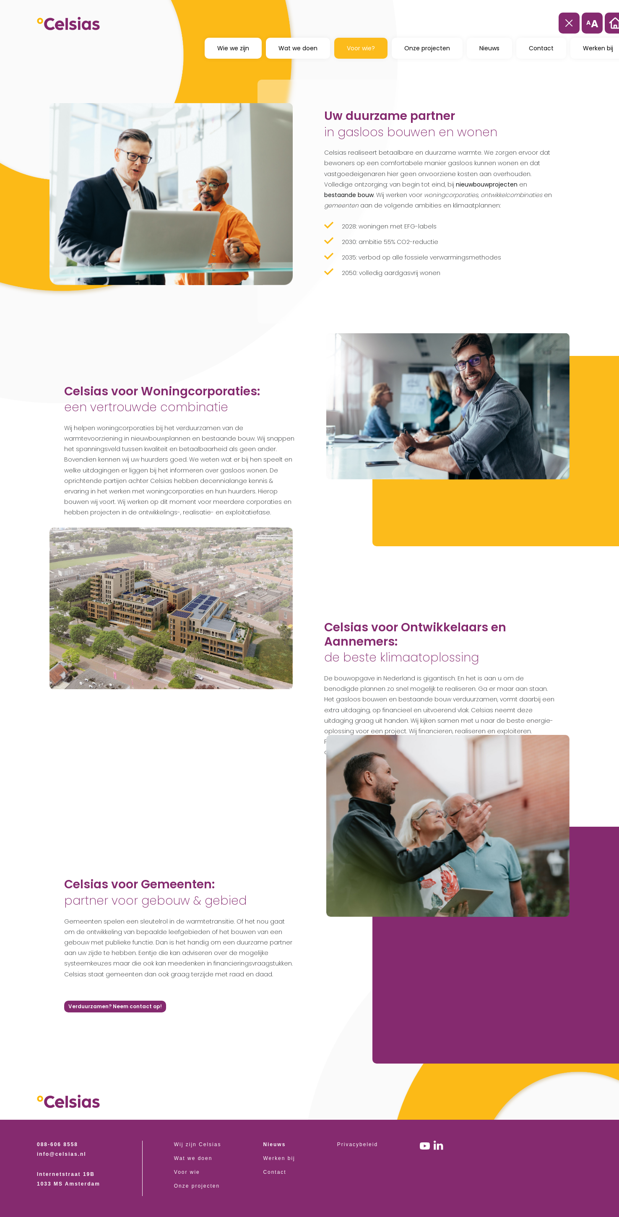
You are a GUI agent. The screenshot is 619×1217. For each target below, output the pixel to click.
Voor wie (187, 1172)
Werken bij (279, 1158)
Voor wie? (361, 48)
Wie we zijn (233, 48)
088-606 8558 (57, 1144)
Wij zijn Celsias (197, 1144)
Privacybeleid (357, 1144)
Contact (541, 48)
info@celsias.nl (61, 1154)
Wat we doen (297, 48)
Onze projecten (427, 48)
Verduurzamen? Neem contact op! (115, 1006)
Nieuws (489, 48)
